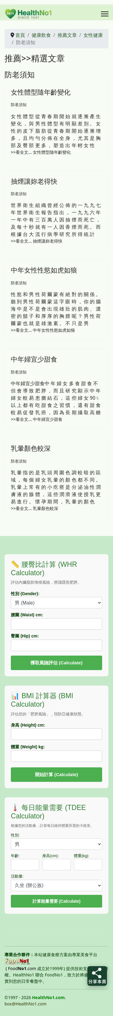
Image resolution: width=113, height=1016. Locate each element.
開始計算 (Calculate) (56, 774)
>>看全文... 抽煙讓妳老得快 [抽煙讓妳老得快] (36, 241)
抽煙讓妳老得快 (34, 180)
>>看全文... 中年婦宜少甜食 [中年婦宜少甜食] (36, 419)
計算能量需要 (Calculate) (56, 901)
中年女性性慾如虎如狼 (44, 269)
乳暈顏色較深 (31, 448)
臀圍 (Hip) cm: (25, 636)
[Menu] (104, 14)
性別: (15, 835)
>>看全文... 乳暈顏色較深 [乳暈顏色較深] (34, 508)
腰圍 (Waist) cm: (27, 614)
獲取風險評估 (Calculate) (56, 662)
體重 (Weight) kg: (28, 746)
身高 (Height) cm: (28, 725)
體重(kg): (81, 856)
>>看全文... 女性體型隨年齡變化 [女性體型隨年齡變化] (41, 152)
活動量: (17, 876)
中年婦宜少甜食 (34, 358)
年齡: (15, 856)
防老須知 (19, 104)
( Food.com (21, 968)
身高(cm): (50, 856)
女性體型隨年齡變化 (41, 91)
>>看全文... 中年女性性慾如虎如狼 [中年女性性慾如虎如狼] (43, 330)
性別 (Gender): (25, 593)
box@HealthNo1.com (25, 1004)
